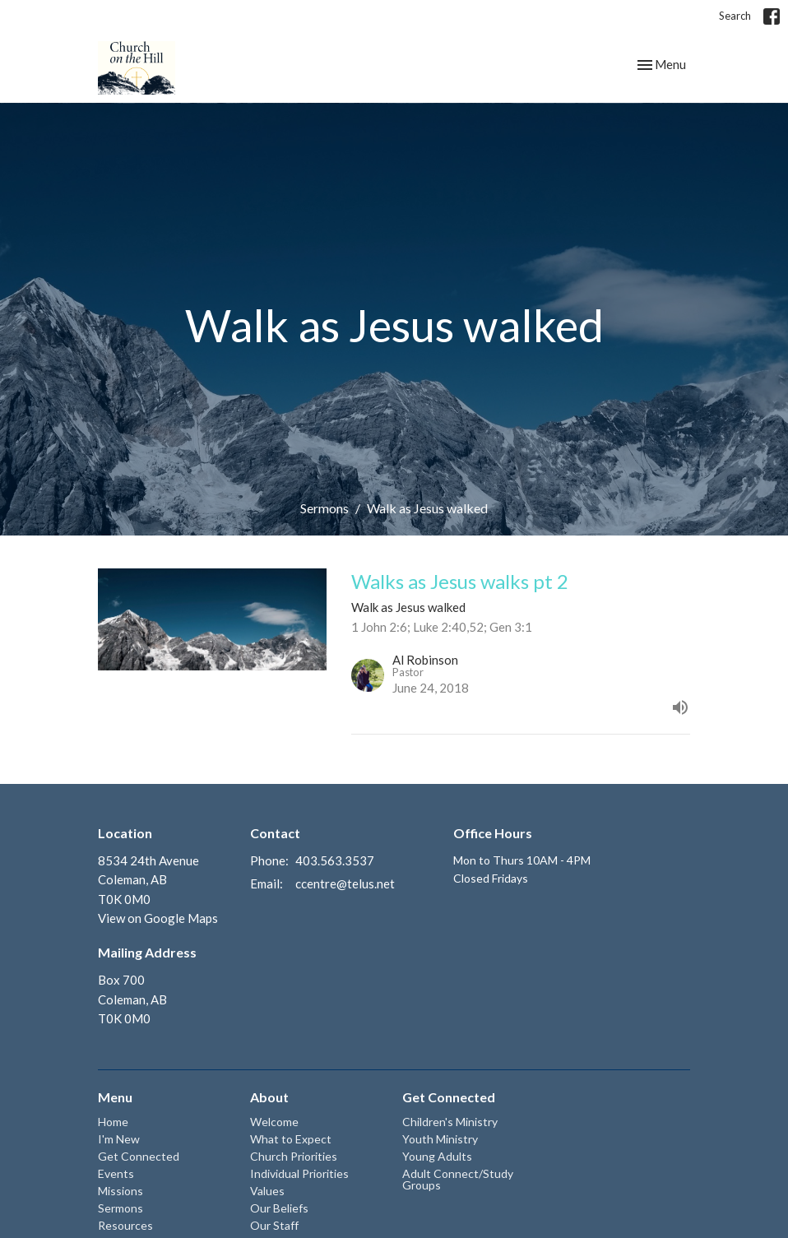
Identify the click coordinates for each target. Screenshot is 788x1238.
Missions (120, 1191)
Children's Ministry (450, 1122)
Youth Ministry (440, 1139)
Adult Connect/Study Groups (457, 1179)
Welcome (274, 1122)
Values (267, 1191)
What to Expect (290, 1139)
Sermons (324, 508)
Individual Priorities (299, 1173)
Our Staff (274, 1225)
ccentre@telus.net (345, 883)
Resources (125, 1225)
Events (116, 1173)
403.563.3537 (334, 860)
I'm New (119, 1139)
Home (113, 1122)
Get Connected (138, 1156)
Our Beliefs (279, 1208)
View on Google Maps (158, 918)
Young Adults (437, 1156)
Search (735, 15)
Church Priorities (293, 1156)
